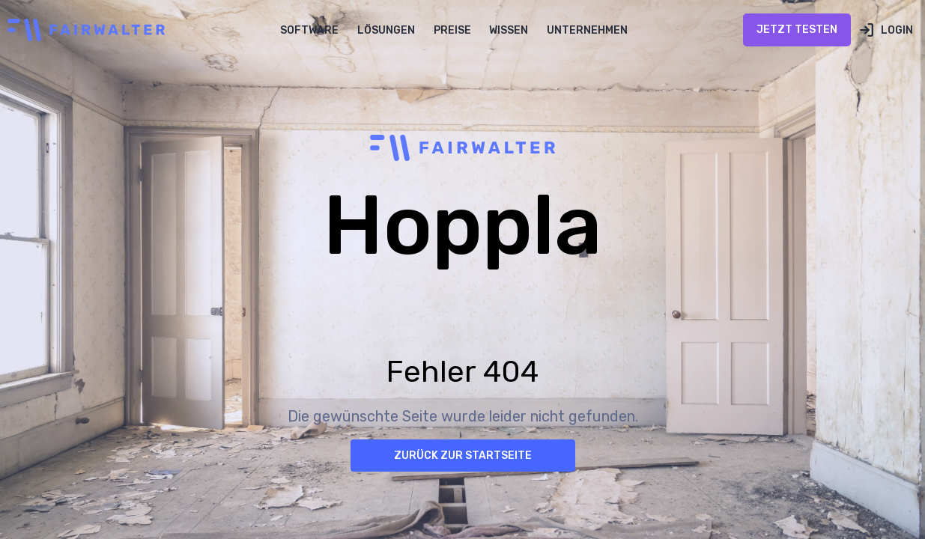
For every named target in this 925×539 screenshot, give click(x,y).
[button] (309, 29)
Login (897, 30)
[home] (82, 30)
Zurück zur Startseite (463, 455)
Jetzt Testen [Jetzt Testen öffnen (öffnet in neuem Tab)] (796, 29)
